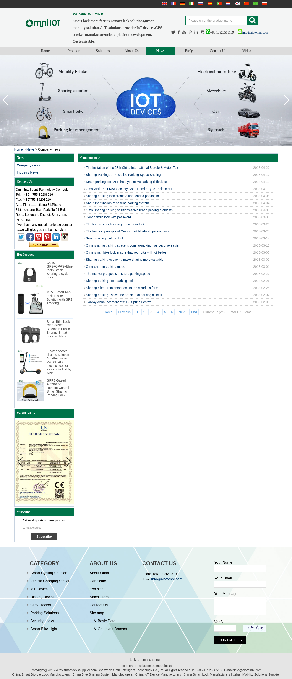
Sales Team (99, 597)
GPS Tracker (40, 605)
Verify (218, 622)
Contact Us (218, 51)
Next (182, 312)
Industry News (28, 172)
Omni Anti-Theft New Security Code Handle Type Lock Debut (129, 189)
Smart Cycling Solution (48, 573)
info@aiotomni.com (253, 32)
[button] (287, 100)
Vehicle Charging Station (50, 581)
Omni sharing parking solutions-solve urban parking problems (129, 210)
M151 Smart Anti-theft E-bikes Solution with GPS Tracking (60, 297)
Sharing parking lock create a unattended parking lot (123, 196)
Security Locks (42, 621)
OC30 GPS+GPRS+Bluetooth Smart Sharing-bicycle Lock (60, 270)
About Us (132, 51)
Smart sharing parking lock (105, 238)
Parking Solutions (44, 613)
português (219, 3)
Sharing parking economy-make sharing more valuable (124, 259)
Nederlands (227, 3)
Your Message (225, 594)
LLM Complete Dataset (108, 629)
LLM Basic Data (102, 621)
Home (45, 51)
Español (209, 3)
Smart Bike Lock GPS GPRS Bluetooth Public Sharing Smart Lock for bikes (58, 329)
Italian (191, 3)
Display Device (42, 597)
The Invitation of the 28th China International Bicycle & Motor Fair (132, 167)
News (160, 51)
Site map (97, 613)
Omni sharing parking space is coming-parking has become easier (133, 245)
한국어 (237, 3)
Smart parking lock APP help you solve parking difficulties (126, 182)
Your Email (223, 578)
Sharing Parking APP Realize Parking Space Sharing (123, 175)
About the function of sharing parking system (117, 203)
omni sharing (150, 659)
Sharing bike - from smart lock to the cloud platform (122, 288)
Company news (28, 165)
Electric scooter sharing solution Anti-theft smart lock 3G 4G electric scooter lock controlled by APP (59, 362)
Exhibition (97, 589)
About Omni (99, 573)
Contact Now (44, 245)
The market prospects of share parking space (118, 274)
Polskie (264, 3)
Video (246, 51)
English (164, 3)
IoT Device (39, 589)
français (173, 3)
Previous (124, 312)
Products (74, 51)
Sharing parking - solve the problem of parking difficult (124, 295)
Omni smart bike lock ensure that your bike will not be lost (126, 252)
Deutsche (182, 3)
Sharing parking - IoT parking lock (110, 281)
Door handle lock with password (108, 217)
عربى (255, 3)
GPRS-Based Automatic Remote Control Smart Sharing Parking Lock (58, 388)
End (194, 312)
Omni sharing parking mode (105, 266)
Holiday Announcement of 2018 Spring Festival (119, 302)
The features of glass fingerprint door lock (115, 224)
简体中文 (246, 3)
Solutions (103, 51)
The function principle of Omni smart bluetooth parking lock (127, 231)
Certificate (98, 581)
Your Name (223, 562)
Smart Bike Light (43, 629)
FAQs (189, 51)
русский (200, 3)
